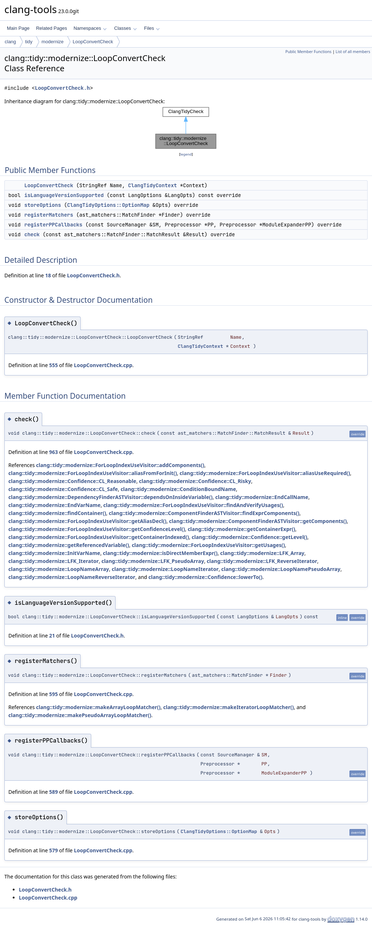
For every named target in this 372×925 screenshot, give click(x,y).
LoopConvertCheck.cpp (103, 365)
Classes (125, 28)
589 (53, 791)
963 (53, 452)
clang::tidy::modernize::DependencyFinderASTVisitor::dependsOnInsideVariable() (110, 497)
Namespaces (89, 28)
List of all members (353, 51)
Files (152, 28)
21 (52, 635)
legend (186, 154)
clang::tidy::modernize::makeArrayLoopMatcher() (98, 707)
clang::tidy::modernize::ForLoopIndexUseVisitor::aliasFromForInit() (92, 473)
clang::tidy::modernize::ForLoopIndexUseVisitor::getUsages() (208, 545)
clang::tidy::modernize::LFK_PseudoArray (152, 561)
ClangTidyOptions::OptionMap (108, 205)
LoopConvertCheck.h (62, 88)
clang (10, 41)
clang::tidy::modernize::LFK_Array (262, 553)
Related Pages (51, 28)
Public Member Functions (308, 51)
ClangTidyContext (152, 185)
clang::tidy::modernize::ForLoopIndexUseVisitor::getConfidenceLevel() (96, 529)
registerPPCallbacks (53, 224)
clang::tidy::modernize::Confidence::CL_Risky (195, 481)
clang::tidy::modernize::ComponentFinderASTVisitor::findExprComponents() (204, 513)
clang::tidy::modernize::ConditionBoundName (178, 489)
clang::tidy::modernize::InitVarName (54, 553)
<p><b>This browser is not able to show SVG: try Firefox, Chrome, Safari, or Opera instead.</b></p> (186, 127)
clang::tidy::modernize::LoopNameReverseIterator (71, 577)
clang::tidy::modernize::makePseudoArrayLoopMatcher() (79, 715)
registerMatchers (48, 215)
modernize (52, 41)
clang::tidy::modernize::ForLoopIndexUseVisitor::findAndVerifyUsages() (193, 505)
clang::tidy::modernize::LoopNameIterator (165, 569)
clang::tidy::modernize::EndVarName (54, 505)
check (32, 234)
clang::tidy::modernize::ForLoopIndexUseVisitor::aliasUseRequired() (264, 473)
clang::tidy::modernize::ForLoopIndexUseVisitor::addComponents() (120, 465)
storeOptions (42, 205)
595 (53, 694)
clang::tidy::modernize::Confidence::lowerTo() (206, 577)
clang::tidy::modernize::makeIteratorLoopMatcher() (228, 707)
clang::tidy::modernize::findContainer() (57, 513)
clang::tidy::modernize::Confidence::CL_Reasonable (72, 481)
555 (53, 365)
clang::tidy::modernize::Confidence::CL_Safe (63, 489)
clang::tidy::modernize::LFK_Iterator (53, 561)
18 (48, 275)
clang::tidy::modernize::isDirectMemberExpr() (160, 553)
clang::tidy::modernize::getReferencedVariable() (68, 545)
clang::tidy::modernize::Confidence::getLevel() (249, 537)
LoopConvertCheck (93, 41)
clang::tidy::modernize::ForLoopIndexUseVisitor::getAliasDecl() (87, 521)
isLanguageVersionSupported (64, 195)
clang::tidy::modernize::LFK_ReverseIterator (262, 561)
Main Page (18, 28)
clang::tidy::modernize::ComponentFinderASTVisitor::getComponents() (258, 521)
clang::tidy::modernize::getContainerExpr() (241, 529)
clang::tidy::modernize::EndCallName (261, 497)
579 (53, 850)
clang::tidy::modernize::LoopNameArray (58, 569)
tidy (28, 41)
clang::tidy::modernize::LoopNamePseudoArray (280, 569)
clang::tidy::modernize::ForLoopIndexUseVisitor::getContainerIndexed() (98, 537)
